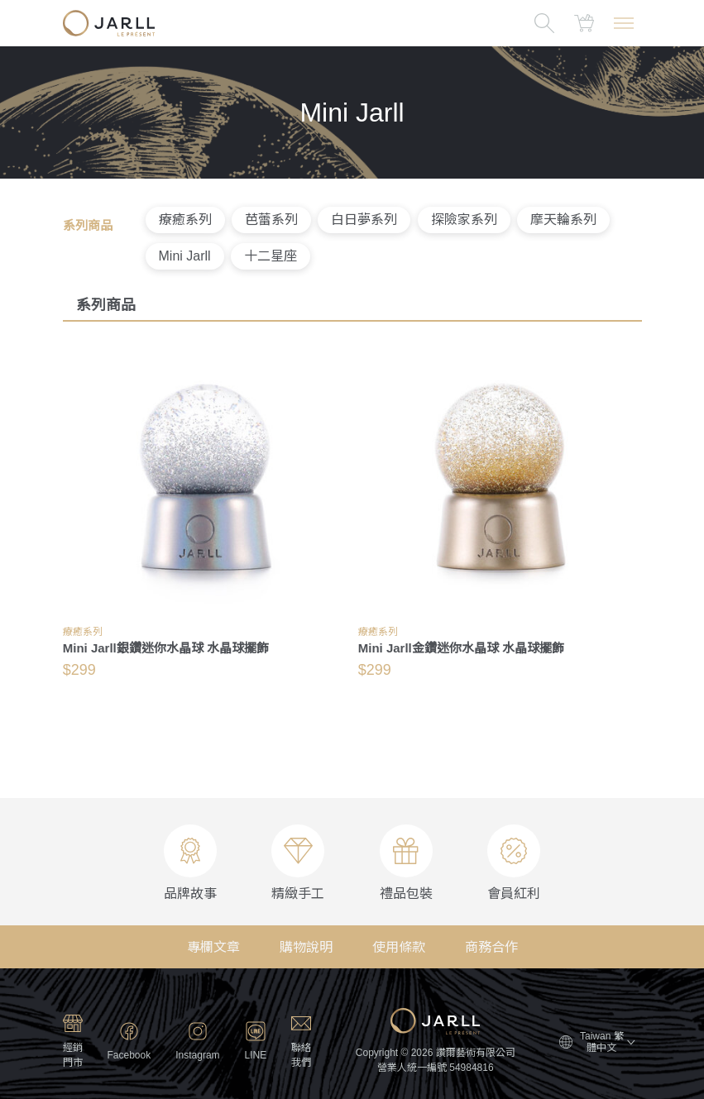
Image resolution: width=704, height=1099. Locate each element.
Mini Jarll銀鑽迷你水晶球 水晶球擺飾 (166, 648)
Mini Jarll (185, 256)
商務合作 (491, 947)
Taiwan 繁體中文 (607, 1042)
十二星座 (270, 256)
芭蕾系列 (271, 220)
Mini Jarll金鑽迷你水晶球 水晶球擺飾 (461, 648)
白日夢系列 (364, 220)
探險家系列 (464, 220)
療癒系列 (185, 220)
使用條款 (398, 947)
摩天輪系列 (563, 220)
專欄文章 (213, 947)
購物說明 (306, 947)
